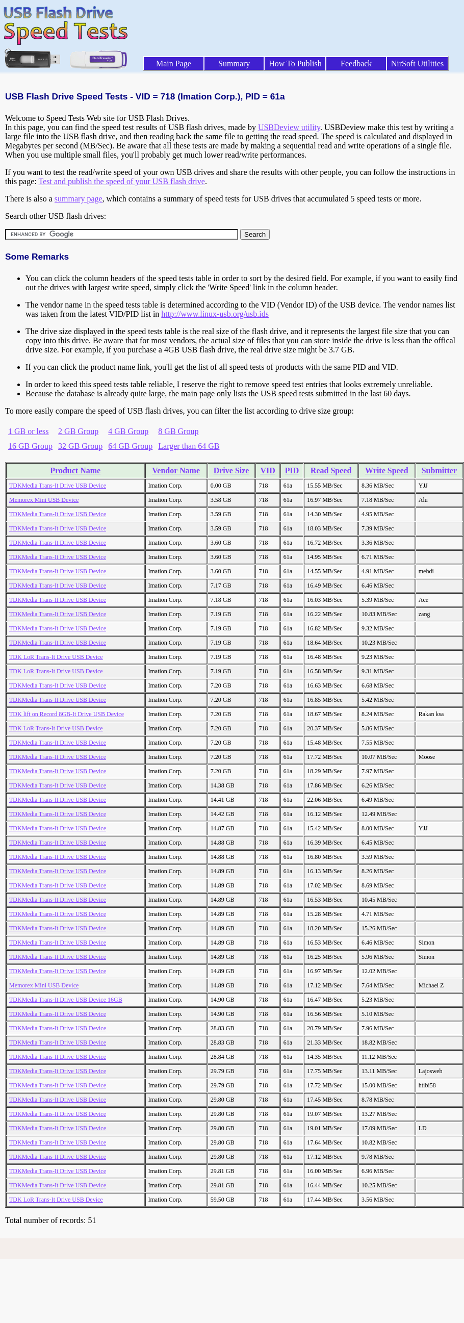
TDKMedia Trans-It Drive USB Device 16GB (65, 999)
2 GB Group (78, 431)
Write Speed (386, 470)
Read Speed (331, 470)
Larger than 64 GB (188, 446)
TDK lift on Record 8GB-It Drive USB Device (66, 714)
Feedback (356, 63)
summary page (78, 198)
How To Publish (295, 63)
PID (292, 470)
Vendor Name (176, 470)
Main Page (173, 63)
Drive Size (231, 470)
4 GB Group (128, 431)
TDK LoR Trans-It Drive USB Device (56, 656)
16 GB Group (30, 446)
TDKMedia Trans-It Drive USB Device (57, 485)
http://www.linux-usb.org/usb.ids (215, 314)
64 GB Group (130, 446)
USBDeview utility (289, 127)
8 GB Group (178, 431)
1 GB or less (28, 431)
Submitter (439, 470)
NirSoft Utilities (417, 63)
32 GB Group (80, 446)
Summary (234, 63)
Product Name (75, 470)
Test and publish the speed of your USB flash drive (121, 181)
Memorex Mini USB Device (44, 499)
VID (267, 470)
